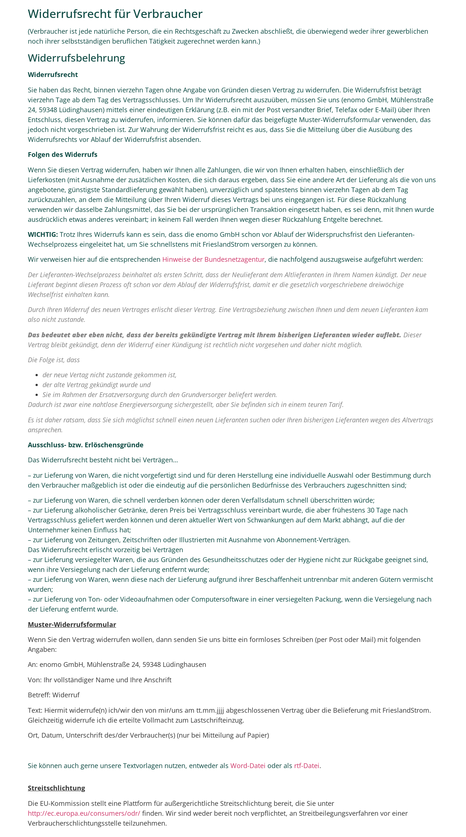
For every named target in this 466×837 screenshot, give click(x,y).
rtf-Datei (306, 765)
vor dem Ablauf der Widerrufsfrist (200, 284)
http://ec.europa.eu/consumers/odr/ (84, 813)
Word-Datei (248, 765)
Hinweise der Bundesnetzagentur (213, 259)
